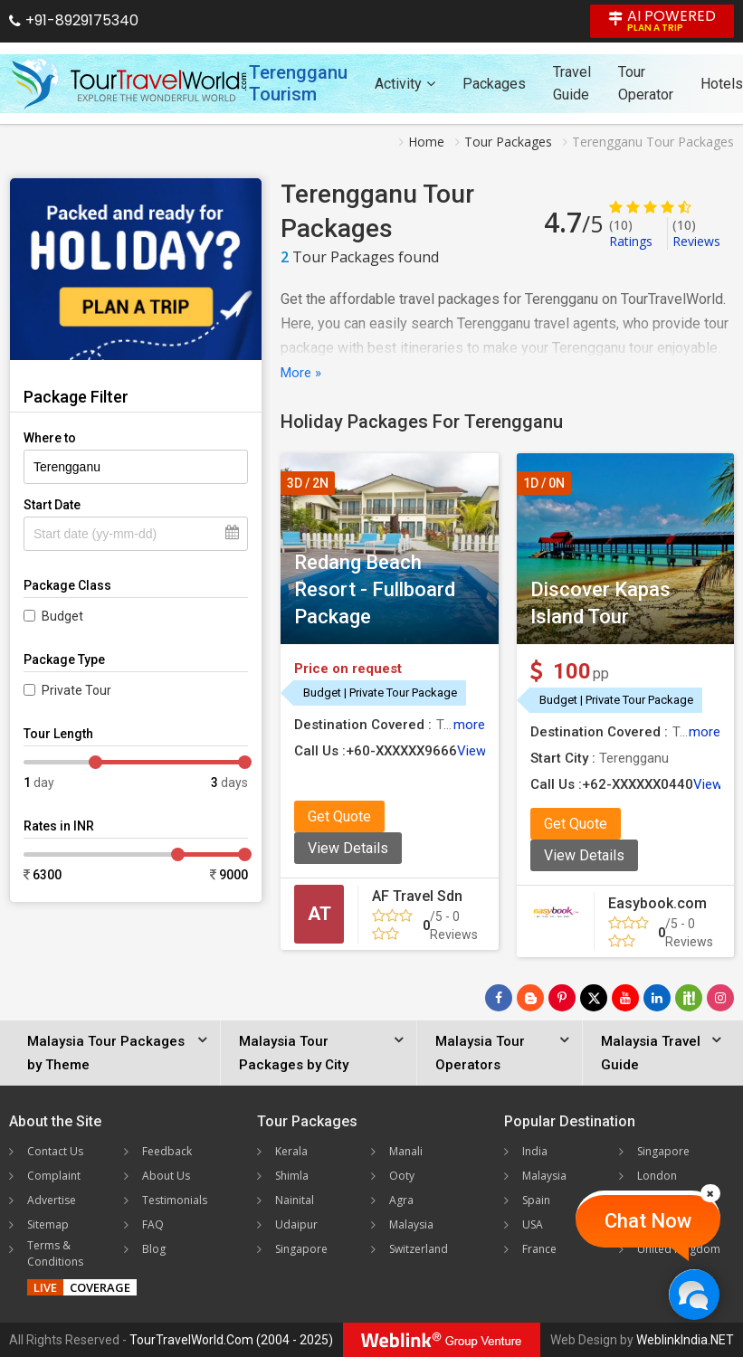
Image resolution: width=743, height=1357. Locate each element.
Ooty (401, 1175)
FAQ (153, 1224)
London (657, 1175)
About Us (166, 1175)
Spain (536, 1200)
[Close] (710, 1193)
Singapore (301, 1249)
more (469, 724)
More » (301, 373)
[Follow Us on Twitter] (593, 997)
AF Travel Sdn (417, 896)
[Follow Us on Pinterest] (562, 997)
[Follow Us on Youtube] (625, 997)
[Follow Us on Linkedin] (657, 997)
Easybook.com (657, 903)
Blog (154, 1249)
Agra (401, 1200)
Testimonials (174, 1200)
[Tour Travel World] (129, 83)
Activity (405, 83)
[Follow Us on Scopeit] (688, 997)
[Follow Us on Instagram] (720, 997)
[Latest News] (530, 997)
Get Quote (339, 816)
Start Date (52, 505)
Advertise (51, 1200)
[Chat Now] (693, 1294)
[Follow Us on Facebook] (498, 997)
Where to (50, 438)
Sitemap (48, 1224)
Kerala (291, 1151)
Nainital (294, 1200)
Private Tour (76, 690)
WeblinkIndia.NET (685, 1340)
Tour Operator (645, 83)
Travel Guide (572, 83)
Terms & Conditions (55, 1253)
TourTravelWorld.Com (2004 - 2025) (231, 1340)
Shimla (292, 1175)
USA (532, 1224)
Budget (62, 616)
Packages (494, 83)
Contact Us (55, 1151)
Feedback (167, 1151)
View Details (348, 848)
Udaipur (296, 1224)
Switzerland (418, 1249)
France (539, 1249)
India (535, 1151)
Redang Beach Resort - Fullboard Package (374, 589)
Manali (406, 1151)
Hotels (721, 83)
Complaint (54, 1175)
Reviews (696, 233)
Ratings (631, 233)
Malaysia (411, 1224)
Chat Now (648, 1221)
